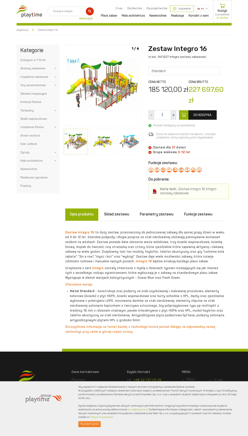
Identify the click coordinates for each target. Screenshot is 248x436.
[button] (56, 68)
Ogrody (24, 152)
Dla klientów (134, 8)
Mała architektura (133, 15)
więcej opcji (86, 18)
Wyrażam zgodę (89, 424)
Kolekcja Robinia (30, 102)
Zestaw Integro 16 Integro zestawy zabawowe (188, 191)
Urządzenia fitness (32, 127)
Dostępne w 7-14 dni (33, 60)
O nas (119, 8)
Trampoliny (27, 110)
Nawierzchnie (158, 15)
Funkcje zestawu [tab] (198, 214)
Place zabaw (109, 15)
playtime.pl (22, 30)
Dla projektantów (157, 8)
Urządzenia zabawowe (34, 77)
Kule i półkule (28, 144)
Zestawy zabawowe (32, 68)
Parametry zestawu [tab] (157, 214)
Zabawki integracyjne (33, 94)
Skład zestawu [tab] (116, 214)
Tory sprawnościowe (33, 85)
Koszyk (222, 11)
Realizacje (177, 15)
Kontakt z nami (199, 15)
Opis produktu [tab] (82, 214)
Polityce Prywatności (101, 417)
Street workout (30, 135)
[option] (102, 86)
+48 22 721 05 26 (148, 380)
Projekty (25, 186)
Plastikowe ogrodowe (34, 177)
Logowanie (182, 8)
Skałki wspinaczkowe (33, 119)
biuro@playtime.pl (137, 409)
